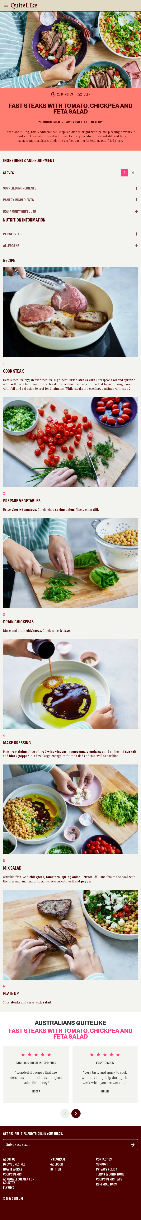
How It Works (12, 1169)
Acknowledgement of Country (18, 1181)
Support (102, 1164)
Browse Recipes (14, 1164)
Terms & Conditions (110, 1174)
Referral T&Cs (106, 1184)
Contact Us (104, 1159)
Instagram (57, 1159)
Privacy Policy (106, 1169)
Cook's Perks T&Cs (109, 1179)
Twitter (55, 1169)
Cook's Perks (12, 1174)
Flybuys (8, 1188)
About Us (9, 1159)
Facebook (56, 1164)
